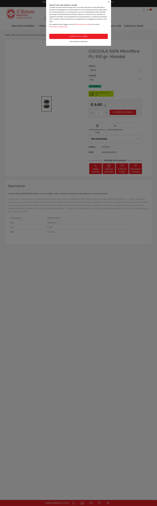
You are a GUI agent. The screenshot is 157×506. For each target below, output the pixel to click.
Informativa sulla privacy (58, 27)
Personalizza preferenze (79, 41)
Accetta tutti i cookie (78, 36)
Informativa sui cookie (83, 24)
